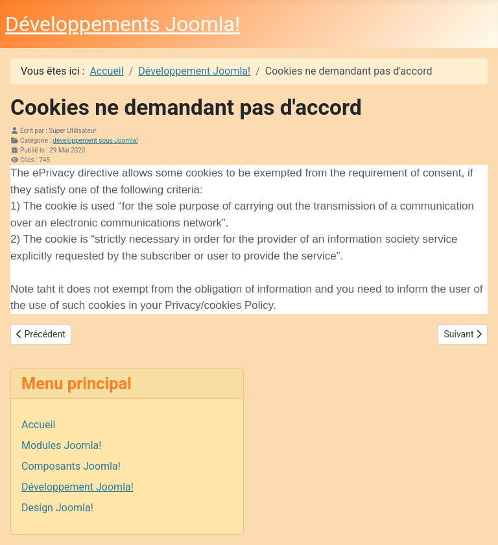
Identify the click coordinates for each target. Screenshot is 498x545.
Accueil (38, 424)
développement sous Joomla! (95, 140)
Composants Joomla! (71, 466)
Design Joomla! (57, 508)
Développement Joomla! (77, 487)
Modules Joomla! (61, 445)
